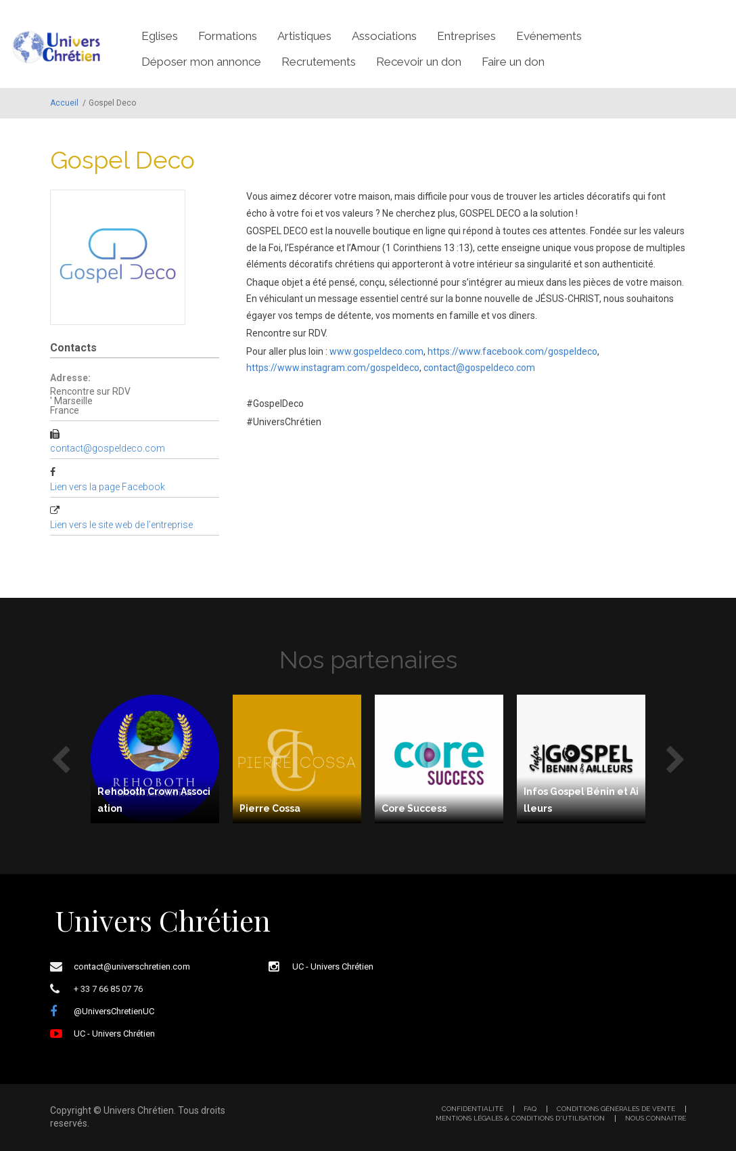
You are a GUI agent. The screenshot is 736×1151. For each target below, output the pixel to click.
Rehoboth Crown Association (153, 800)
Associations (384, 36)
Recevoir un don (418, 61)
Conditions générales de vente (616, 1109)
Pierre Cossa (269, 808)
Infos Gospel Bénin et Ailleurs (581, 800)
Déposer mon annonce (201, 61)
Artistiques (304, 36)
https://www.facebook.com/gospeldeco (512, 351)
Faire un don (513, 61)
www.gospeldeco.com (376, 351)
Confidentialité (472, 1109)
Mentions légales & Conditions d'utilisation (520, 1118)
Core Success (414, 808)
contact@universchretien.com (132, 966)
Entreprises (466, 36)
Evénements (549, 36)
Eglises (159, 36)
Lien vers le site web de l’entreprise (121, 524)
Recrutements (318, 61)
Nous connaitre (655, 1118)
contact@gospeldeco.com (107, 448)
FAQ (530, 1109)
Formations (227, 36)
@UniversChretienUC (114, 1011)
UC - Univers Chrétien (114, 1033)
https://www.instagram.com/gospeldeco (332, 367)
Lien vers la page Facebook (107, 486)
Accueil (64, 103)
